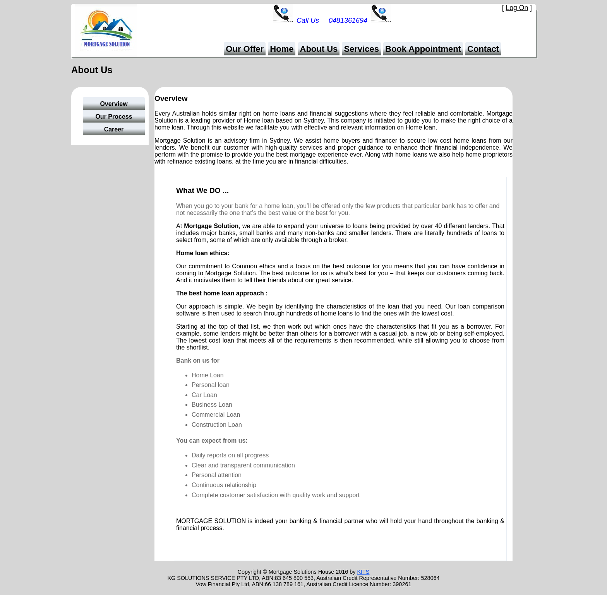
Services (361, 49)
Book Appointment (423, 49)
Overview (113, 104)
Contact (483, 49)
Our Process (113, 116)
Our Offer (245, 49)
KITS (363, 572)
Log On (517, 8)
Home (281, 49)
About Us (319, 49)
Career (114, 129)
